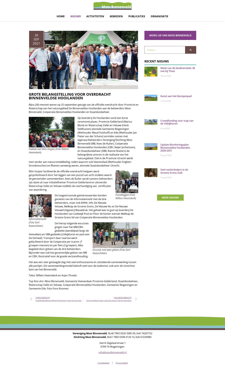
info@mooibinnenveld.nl (113, 352)
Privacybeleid (122, 363)
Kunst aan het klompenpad (176, 96)
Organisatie (159, 16)
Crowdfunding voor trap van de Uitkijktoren (176, 122)
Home (61, 16)
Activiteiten (95, 16)
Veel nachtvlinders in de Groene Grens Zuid (174, 171)
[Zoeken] (190, 50)
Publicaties (136, 16)
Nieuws (75, 16)
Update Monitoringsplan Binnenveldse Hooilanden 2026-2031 (175, 147)
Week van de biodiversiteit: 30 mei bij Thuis (177, 69)
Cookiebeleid (103, 363)
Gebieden (116, 16)
